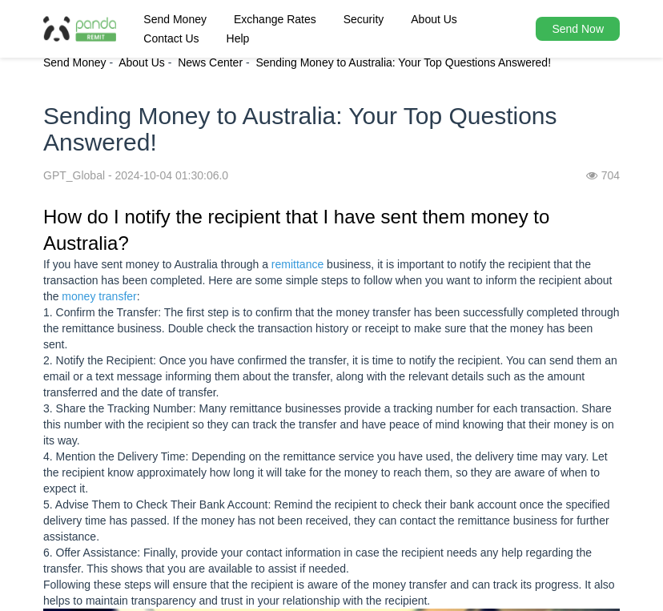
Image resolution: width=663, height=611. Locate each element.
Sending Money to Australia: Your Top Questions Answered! (403, 62)
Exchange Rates (275, 19)
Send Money (175, 19)
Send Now (578, 28)
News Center (210, 62)
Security (364, 19)
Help (238, 38)
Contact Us (171, 38)
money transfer (99, 296)
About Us (434, 19)
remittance (297, 264)
